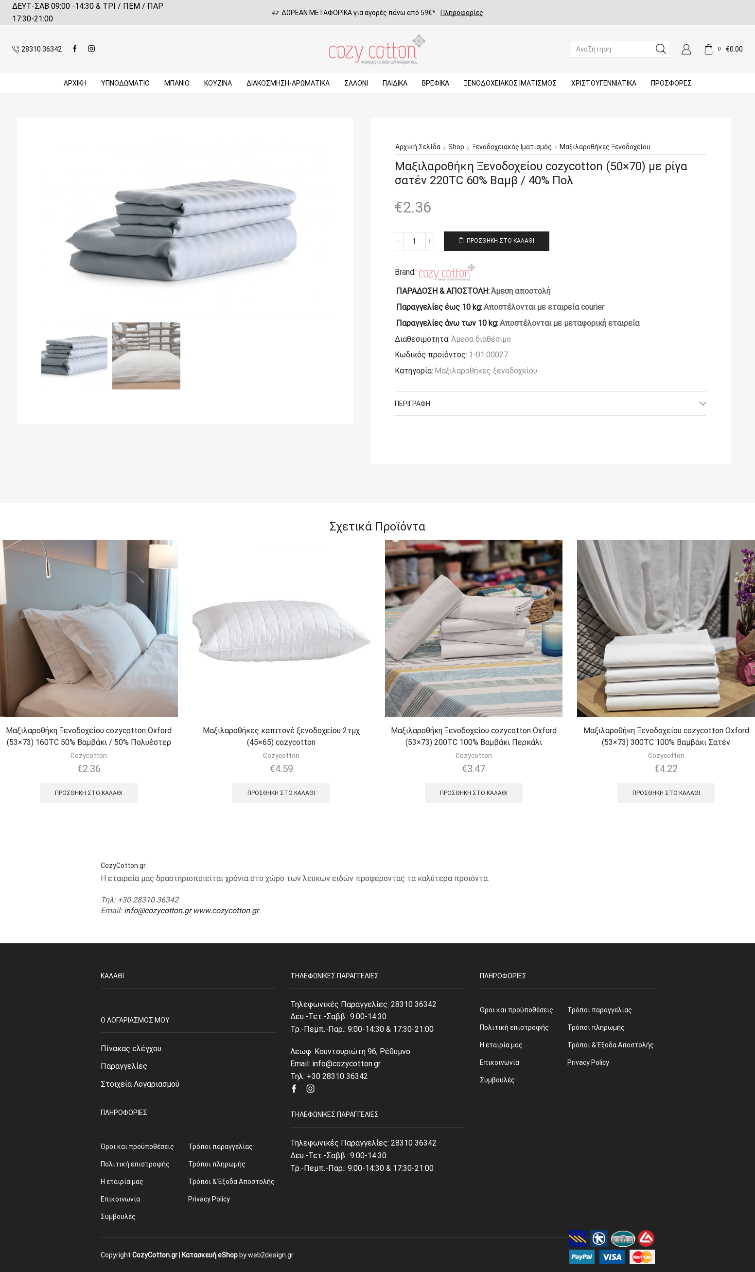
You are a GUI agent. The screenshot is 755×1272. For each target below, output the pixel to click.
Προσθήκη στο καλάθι (500, 240)
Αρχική (75, 83)
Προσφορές (671, 83)
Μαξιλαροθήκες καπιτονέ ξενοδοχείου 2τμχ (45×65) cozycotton (281, 736)
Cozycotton (88, 756)
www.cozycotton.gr (226, 910)
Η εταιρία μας (122, 1181)
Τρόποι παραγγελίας (220, 1146)
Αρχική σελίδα (417, 147)
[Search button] (660, 49)
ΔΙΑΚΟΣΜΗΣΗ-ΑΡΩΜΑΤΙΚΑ (288, 83)
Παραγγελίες (124, 1066)
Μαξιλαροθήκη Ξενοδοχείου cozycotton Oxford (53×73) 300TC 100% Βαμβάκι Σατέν (666, 736)
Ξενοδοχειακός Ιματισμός (510, 83)
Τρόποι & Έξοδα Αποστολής (231, 1181)
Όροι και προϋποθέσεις (137, 1146)
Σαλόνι (356, 83)
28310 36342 (414, 1004)
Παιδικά (395, 83)
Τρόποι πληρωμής (217, 1164)
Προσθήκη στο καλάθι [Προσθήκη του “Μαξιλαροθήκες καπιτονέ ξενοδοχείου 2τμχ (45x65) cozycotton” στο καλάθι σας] (281, 793)
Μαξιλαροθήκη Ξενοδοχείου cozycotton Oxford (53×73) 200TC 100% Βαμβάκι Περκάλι (474, 736)
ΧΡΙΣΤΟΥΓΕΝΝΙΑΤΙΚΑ (603, 83)
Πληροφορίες (461, 13)
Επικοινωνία (120, 1199)
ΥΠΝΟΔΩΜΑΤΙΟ (125, 83)
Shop (456, 147)
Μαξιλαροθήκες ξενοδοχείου (605, 147)
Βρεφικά (435, 83)
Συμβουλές (118, 1216)
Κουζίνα (218, 83)
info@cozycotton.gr (157, 910)
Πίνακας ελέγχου (131, 1048)
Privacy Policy (209, 1199)
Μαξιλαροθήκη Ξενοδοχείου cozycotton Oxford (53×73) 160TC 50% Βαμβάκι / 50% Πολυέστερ (89, 736)
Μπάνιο (177, 83)
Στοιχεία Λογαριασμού (140, 1084)
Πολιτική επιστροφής (135, 1164)
